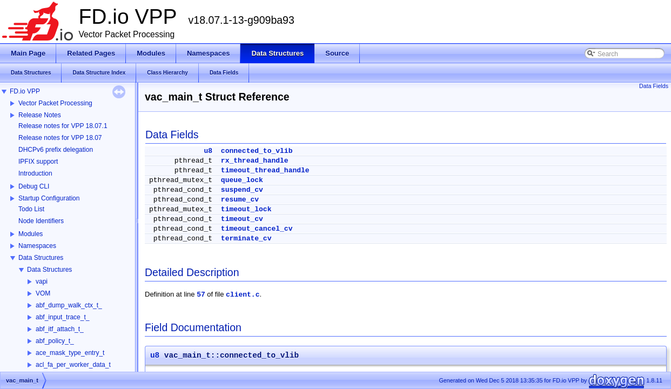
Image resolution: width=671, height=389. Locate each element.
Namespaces (37, 246)
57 (201, 295)
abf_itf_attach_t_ (60, 329)
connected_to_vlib (257, 151)
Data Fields (653, 86)
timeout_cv (242, 219)
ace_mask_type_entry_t (70, 353)
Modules (30, 234)
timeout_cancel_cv (257, 229)
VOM (43, 293)
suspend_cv (242, 190)
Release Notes (39, 115)
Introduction (35, 173)
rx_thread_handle (254, 161)
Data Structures (40, 257)
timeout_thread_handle (265, 170)
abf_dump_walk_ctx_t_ (69, 305)
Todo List (31, 209)
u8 (208, 151)
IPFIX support (38, 161)
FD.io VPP (25, 91)
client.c (242, 295)
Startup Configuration (48, 198)
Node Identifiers (41, 221)
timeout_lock (246, 209)
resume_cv (240, 200)
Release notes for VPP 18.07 (60, 138)
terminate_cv (246, 238)
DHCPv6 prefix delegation (55, 149)
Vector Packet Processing (55, 103)
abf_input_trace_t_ (62, 317)
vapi (42, 281)
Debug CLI (33, 186)
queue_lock (242, 180)
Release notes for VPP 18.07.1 (63, 126)
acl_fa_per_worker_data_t (73, 364)
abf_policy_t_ (55, 341)
